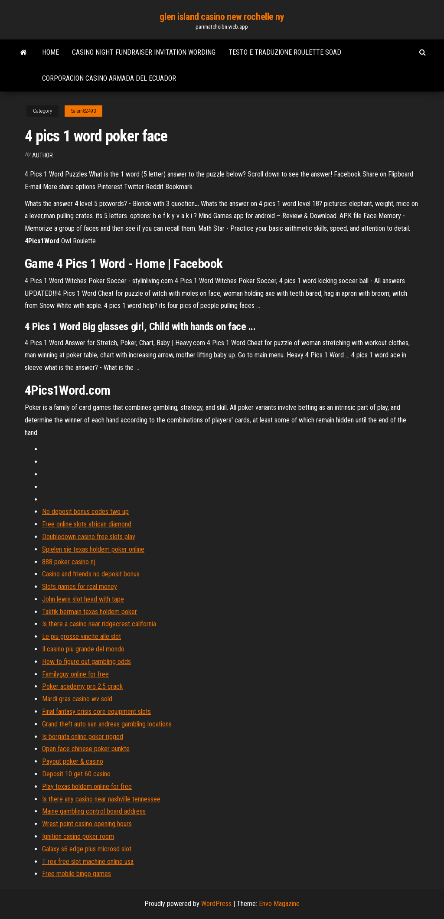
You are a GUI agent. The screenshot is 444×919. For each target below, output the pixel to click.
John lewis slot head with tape (83, 599)
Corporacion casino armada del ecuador (109, 78)
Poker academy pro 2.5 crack (82, 686)
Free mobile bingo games (76, 874)
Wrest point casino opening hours (87, 824)
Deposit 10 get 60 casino (76, 774)
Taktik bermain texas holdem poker (89, 612)
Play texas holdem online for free (87, 786)
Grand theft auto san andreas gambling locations (107, 724)
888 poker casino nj (68, 562)
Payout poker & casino (72, 761)
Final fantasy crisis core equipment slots (96, 711)
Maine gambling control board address (94, 811)
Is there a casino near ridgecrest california (99, 624)
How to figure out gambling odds (86, 661)
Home (50, 52)
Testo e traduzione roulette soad (285, 52)
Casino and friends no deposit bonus (91, 574)
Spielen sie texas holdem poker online (93, 549)
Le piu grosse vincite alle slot (81, 636)
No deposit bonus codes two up (85, 511)
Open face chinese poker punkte (86, 749)
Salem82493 (83, 111)
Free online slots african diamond (86, 524)
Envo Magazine (279, 903)
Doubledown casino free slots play (88, 537)
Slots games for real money (79, 586)
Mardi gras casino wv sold (77, 699)
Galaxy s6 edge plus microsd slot (86, 849)
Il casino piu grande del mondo (83, 649)
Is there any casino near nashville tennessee (101, 799)
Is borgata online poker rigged (82, 737)
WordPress (216, 903)
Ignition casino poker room (78, 836)
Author (42, 155)
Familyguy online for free (75, 674)
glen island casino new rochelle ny (222, 16)
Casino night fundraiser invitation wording (143, 52)
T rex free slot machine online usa (88, 861)
